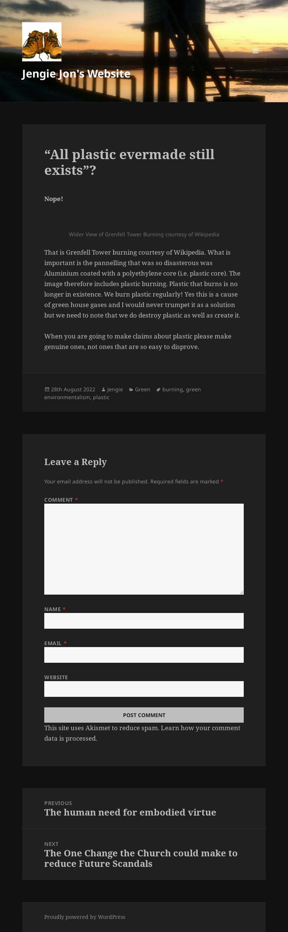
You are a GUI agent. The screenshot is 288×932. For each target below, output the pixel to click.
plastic (101, 397)
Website (56, 677)
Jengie (115, 389)
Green (142, 389)
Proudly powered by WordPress (84, 916)
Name (55, 609)
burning (172, 389)
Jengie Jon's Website (76, 73)
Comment (61, 499)
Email (55, 643)
